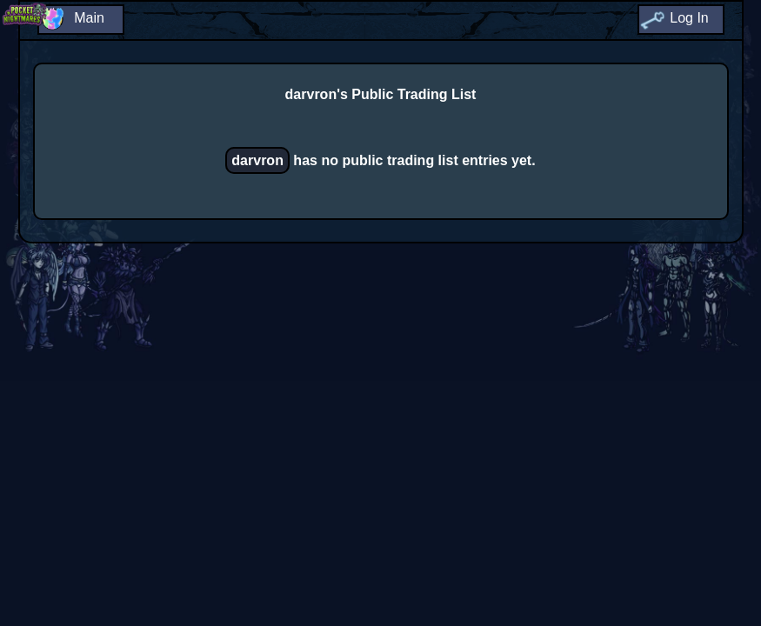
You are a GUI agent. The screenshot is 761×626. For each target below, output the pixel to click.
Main (89, 17)
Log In (689, 17)
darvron (257, 160)
